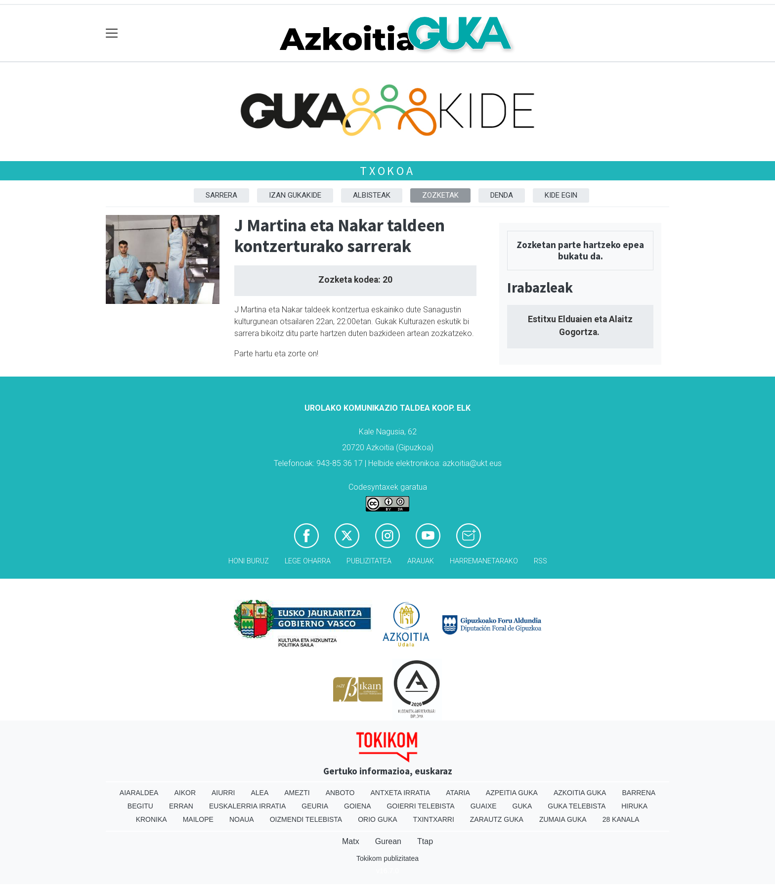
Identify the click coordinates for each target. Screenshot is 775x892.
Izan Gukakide (295, 195)
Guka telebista (576, 806)
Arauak (420, 561)
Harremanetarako (484, 561)
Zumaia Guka (563, 819)
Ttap (425, 841)
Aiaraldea (139, 793)
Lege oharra (308, 561)
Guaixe (484, 806)
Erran (181, 806)
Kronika (151, 819)
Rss (540, 561)
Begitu (140, 806)
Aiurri (223, 793)
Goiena (357, 806)
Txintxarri (433, 819)
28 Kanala (621, 819)
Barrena (638, 793)
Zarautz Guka (496, 819)
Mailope (198, 819)
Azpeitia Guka (512, 793)
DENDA (501, 195)
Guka (522, 806)
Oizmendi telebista (306, 819)
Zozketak (440, 195)
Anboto (340, 793)
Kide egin (561, 195)
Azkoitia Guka (580, 793)
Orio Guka (377, 819)
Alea (259, 793)
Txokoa (387, 170)
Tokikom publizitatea (387, 858)
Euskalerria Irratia (247, 806)
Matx (350, 841)
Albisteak (371, 195)
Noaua (241, 819)
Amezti (296, 793)
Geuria (314, 806)
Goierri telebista (420, 806)
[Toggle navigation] (112, 33)
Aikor (185, 793)
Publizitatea (368, 561)
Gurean (388, 841)
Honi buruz (248, 561)
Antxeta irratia (401, 793)
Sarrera (221, 195)
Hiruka (634, 806)
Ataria (458, 793)
